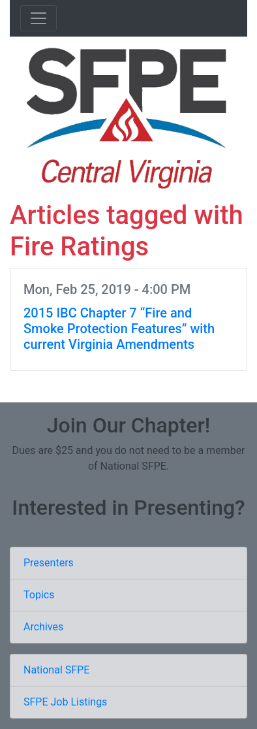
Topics (38, 595)
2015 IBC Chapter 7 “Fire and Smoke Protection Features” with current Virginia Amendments (119, 328)
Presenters (48, 563)
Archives (43, 627)
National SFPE (56, 670)
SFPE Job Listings (65, 702)
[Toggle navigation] (38, 18)
